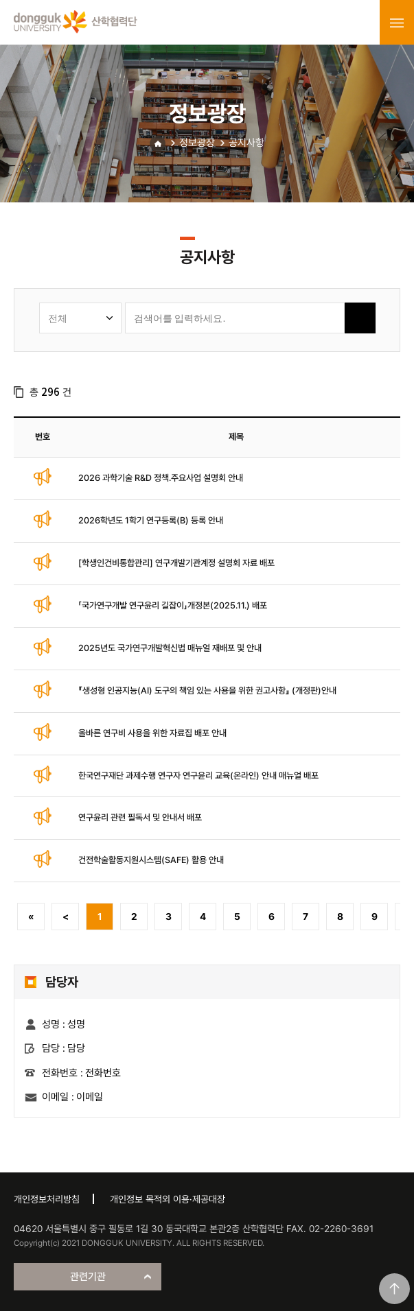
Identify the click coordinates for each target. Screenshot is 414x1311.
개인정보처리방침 (47, 1199)
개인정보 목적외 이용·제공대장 (167, 1199)
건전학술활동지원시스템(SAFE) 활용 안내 (151, 860)
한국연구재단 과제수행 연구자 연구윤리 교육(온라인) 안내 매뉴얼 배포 (198, 775)
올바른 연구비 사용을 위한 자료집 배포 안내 (152, 733)
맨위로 (394, 1288)
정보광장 (197, 143)
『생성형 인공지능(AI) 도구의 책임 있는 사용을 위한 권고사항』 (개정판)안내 (207, 690)
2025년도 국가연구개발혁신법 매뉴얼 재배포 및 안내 (170, 648)
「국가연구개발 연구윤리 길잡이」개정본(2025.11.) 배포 (172, 605)
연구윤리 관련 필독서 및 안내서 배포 (140, 817)
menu (397, 22)
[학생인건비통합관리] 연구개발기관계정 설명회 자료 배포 (176, 563)
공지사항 (246, 143)
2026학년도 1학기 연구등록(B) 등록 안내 (150, 520)
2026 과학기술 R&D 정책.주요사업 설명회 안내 (160, 478)
